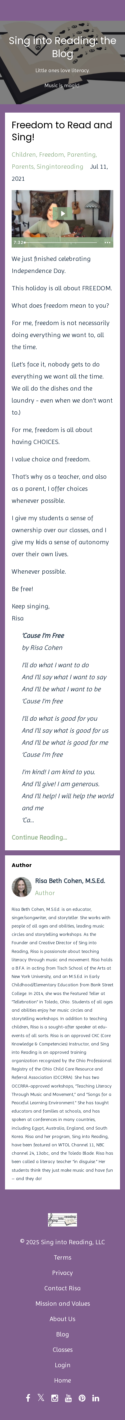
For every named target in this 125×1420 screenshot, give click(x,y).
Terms (62, 1257)
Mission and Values (62, 1303)
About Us (62, 1319)
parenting (81, 154)
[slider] (61, 242)
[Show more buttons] (107, 242)
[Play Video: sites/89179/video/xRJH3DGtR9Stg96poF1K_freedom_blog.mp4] (63, 213)
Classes (63, 1350)
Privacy (62, 1273)
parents (23, 166)
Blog (62, 1334)
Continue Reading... (39, 837)
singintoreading (60, 166)
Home (62, 1380)
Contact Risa (62, 1288)
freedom (51, 154)
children (24, 154)
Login (63, 1365)
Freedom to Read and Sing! (62, 131)
